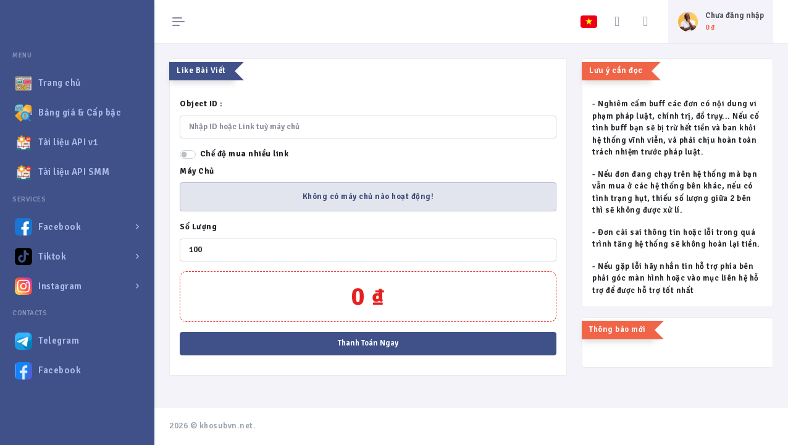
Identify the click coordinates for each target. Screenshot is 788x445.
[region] (77, 236)
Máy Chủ (197, 171)
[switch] (188, 154)
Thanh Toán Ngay (368, 343)
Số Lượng (198, 227)
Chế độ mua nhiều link (244, 154)
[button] (77, 227)
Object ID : (201, 104)
